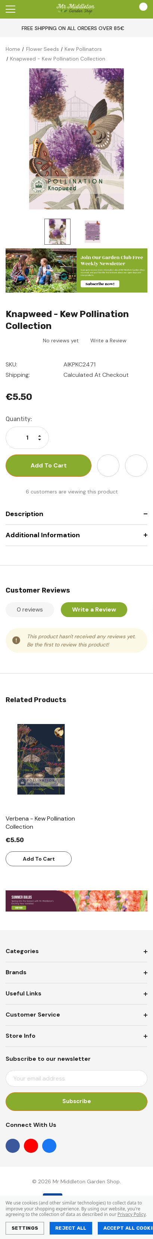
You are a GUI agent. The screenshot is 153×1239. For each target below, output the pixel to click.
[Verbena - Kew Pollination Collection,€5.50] (41, 759)
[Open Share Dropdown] (136, 465)
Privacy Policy (132, 1214)
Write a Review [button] (108, 340)
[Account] (119, 9)
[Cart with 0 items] (140, 9)
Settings (25, 1228)
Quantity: (19, 419)
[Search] (29, 9)
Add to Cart (39, 858)
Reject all (71, 1228)
